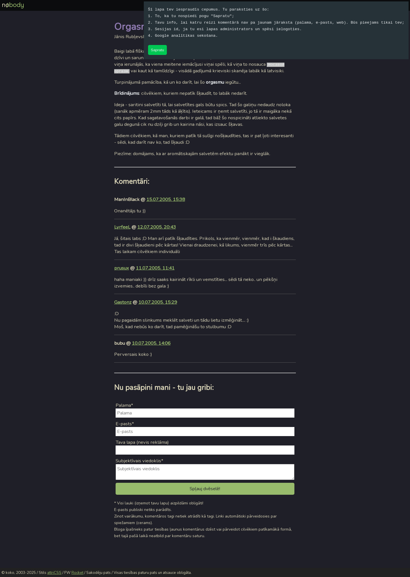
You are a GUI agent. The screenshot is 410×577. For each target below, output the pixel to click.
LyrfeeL (122, 227)
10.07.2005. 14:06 (151, 343)
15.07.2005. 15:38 (165, 199)
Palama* (124, 405)
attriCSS (54, 572)
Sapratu (157, 50)
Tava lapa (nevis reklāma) (142, 442)
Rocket (77, 572)
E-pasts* (125, 423)
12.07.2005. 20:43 (156, 227)
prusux (121, 268)
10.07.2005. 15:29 (157, 302)
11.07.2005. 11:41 (155, 268)
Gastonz (123, 302)
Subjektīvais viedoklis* (139, 460)
